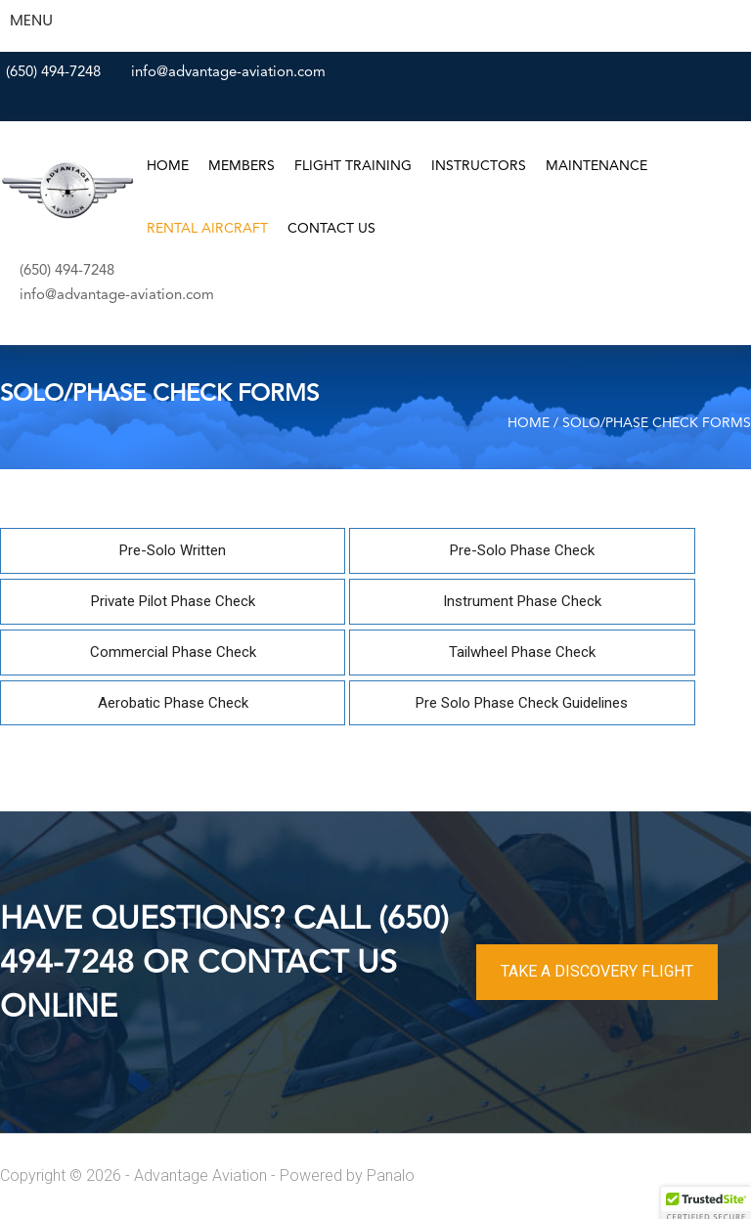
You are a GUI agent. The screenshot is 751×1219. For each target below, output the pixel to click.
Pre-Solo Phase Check (522, 550)
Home (168, 166)
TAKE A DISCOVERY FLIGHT (597, 971)
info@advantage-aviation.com (228, 72)
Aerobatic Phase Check (173, 703)
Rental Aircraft (207, 229)
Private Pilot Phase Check (173, 601)
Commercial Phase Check (173, 652)
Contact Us (331, 229)
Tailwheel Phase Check (522, 652)
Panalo (391, 1175)
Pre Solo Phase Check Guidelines (522, 703)
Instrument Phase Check (522, 601)
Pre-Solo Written (172, 550)
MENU (31, 20)
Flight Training (353, 166)
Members (241, 166)
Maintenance (596, 166)
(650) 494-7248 (53, 72)
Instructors (478, 166)
